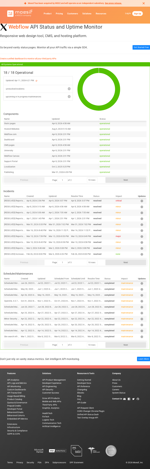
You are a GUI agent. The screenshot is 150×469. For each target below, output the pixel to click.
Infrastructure (13, 427)
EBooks (80, 393)
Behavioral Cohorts (16, 415)
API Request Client (85, 408)
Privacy (19, 462)
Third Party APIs (49, 405)
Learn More (143, 359)
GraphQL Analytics (50, 408)
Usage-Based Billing (16, 396)
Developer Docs (84, 383)
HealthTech (47, 413)
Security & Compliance (17, 431)
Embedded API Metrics (17, 419)
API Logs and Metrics (17, 383)
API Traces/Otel (14, 393)
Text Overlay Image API (87, 417)
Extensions (12, 424)
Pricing (59, 13)
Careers (115, 389)
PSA (39, 462)
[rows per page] (92, 180)
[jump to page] (62, 180)
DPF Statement (76, 462)
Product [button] (47, 13)
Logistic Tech (48, 420)
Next (126, 180)
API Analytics (13, 380)
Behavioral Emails (15, 412)
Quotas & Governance (17, 402)
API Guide (81, 402)
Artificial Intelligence (51, 426)
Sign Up (137, 13)
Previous (24, 180)
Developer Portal (14, 409)
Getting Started (84, 380)
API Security (47, 389)
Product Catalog (14, 399)
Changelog (82, 389)
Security (30, 462)
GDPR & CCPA (13, 434)
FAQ (79, 399)
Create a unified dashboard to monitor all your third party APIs (28, 58)
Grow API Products (51, 398)
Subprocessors (59, 462)
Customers (72, 13)
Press (114, 383)
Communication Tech (51, 423)
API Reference (83, 386)
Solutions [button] (86, 13)
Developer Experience (51, 383)
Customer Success (50, 393)
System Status (118, 393)
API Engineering (49, 386)
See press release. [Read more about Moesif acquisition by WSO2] (113, 3)
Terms (10, 462)
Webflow (19, 27)
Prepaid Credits (14, 406)
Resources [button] (101, 13)
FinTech (45, 416)
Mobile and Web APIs (51, 401)
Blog (79, 396)
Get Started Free (141, 47)
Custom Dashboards (16, 389)
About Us (116, 380)
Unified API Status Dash (88, 414)
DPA (47, 462)
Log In (128, 13)
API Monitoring (14, 386)
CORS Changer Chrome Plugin (90, 411)
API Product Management (54, 380)
